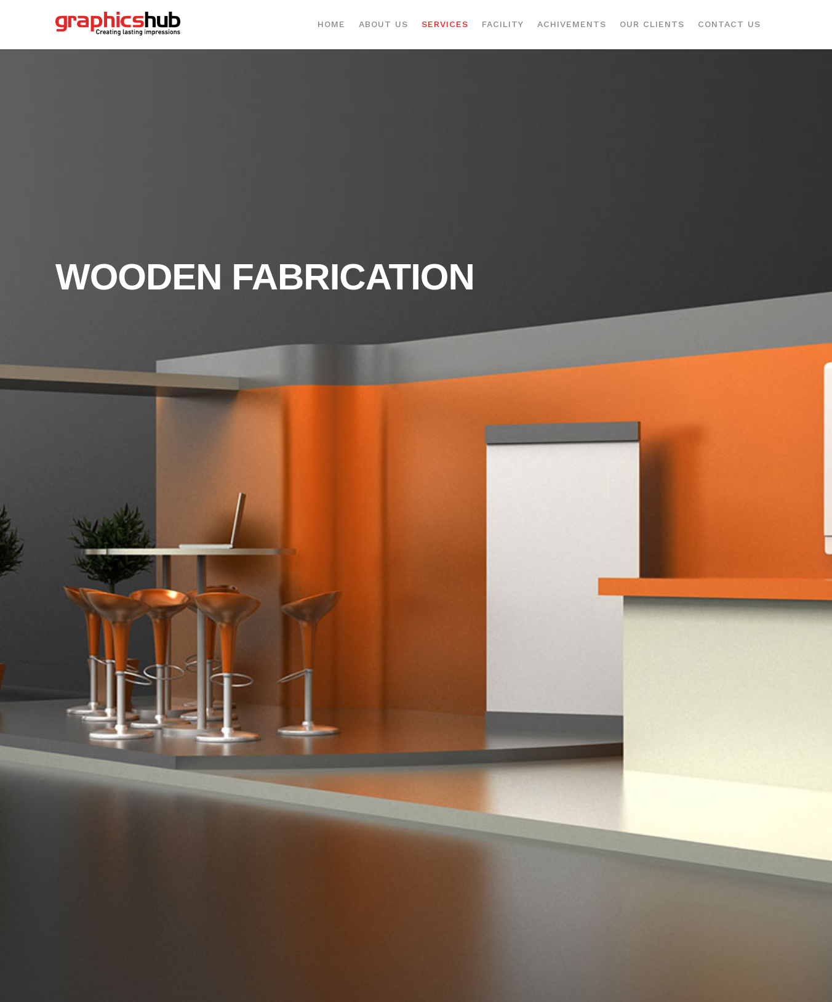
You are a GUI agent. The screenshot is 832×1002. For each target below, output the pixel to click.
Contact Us (729, 24)
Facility (503, 24)
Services (445, 24)
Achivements (571, 24)
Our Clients (652, 24)
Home (331, 24)
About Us (383, 24)
